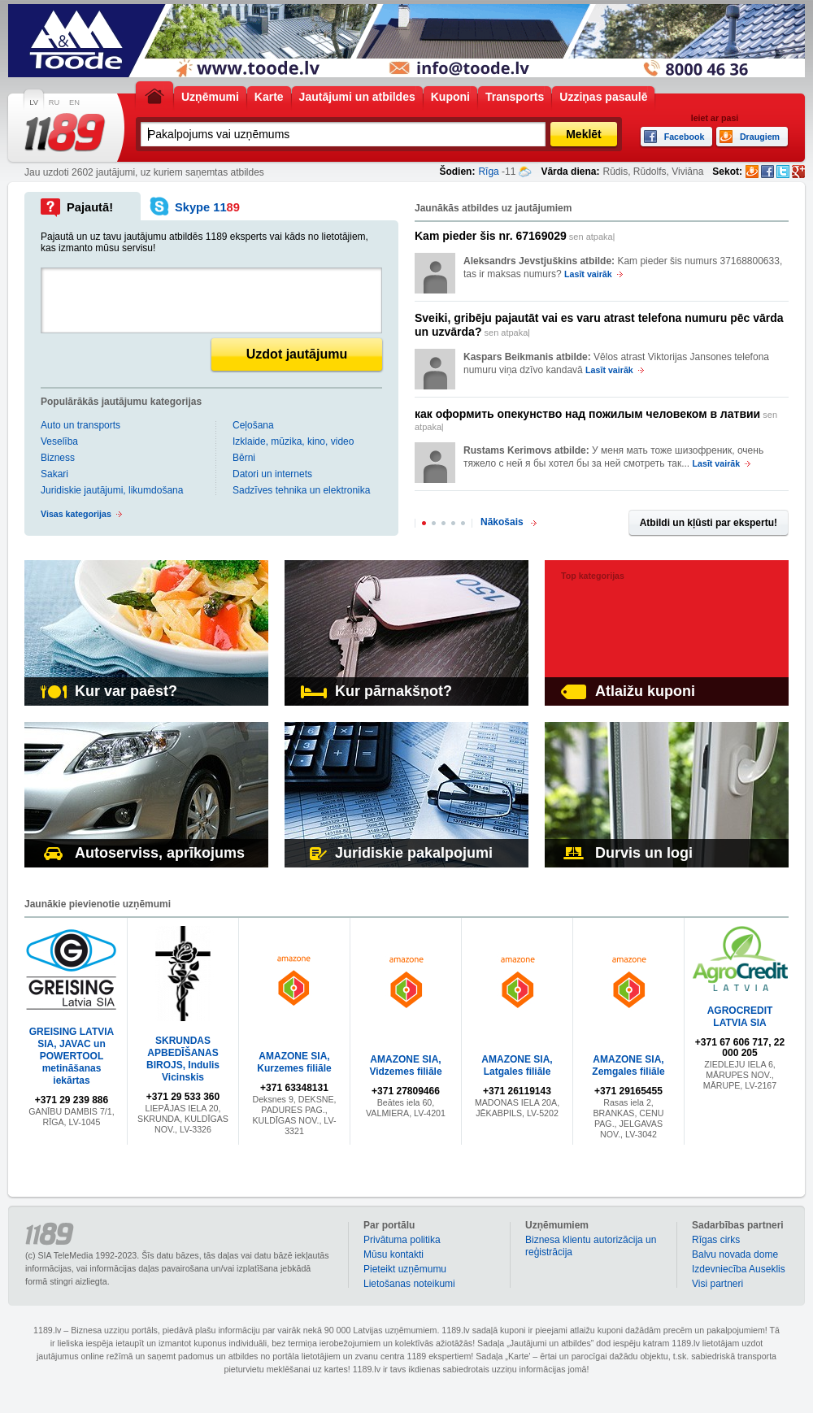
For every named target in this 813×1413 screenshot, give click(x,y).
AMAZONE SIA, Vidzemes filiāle (405, 1065)
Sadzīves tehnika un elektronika (301, 490)
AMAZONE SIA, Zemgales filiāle (628, 1065)
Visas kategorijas (76, 514)
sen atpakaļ (515, 235)
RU (54, 102)
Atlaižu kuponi (628, 691)
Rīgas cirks (716, 1240)
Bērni (244, 457)
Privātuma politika (402, 1240)
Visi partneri (717, 1283)
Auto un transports (80, 425)
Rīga (488, 171)
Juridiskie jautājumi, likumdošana (112, 490)
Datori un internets (272, 474)
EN (74, 102)
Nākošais (502, 522)
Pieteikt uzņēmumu (404, 1269)
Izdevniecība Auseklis (738, 1269)
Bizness (58, 457)
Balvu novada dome (735, 1254)
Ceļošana (253, 425)
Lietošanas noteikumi (409, 1283)
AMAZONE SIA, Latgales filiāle (516, 1065)
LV (33, 102)
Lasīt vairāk (588, 274)
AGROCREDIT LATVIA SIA (740, 1016)
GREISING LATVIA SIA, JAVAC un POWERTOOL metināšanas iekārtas (71, 1056)
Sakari (54, 474)
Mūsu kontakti (393, 1254)
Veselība (59, 441)
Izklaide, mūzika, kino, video (293, 441)
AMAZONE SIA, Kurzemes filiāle (294, 1062)
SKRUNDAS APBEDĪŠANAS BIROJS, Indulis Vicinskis (183, 1059)
